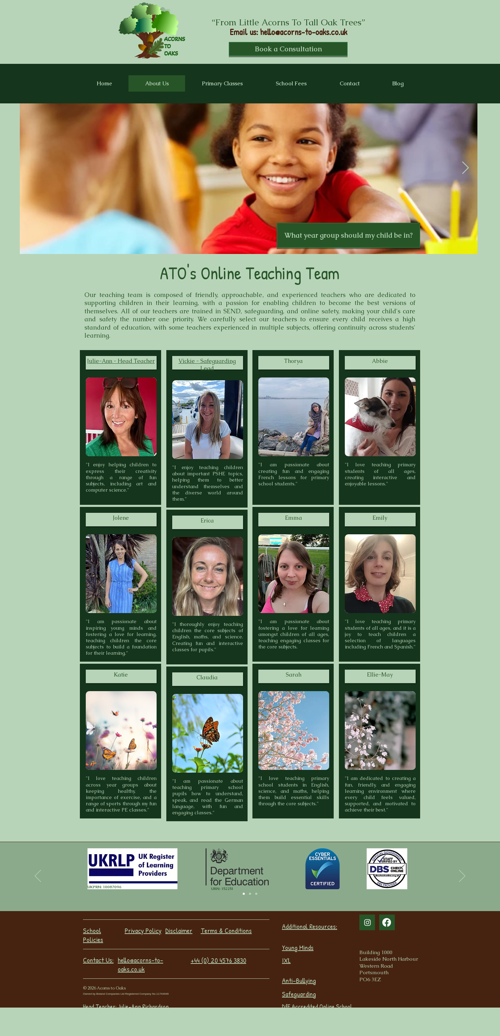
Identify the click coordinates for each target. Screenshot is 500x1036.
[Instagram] (367, 922)
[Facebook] (386, 922)
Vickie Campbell (147, 1014)
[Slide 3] (244, 894)
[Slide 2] (256, 894)
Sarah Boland (222, 1014)
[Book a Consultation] (288, 49)
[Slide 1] (250, 894)
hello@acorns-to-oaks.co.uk (303, 32)
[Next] (462, 876)
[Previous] (38, 876)
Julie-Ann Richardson (143, 1006)
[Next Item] (465, 168)
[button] (348, 235)
